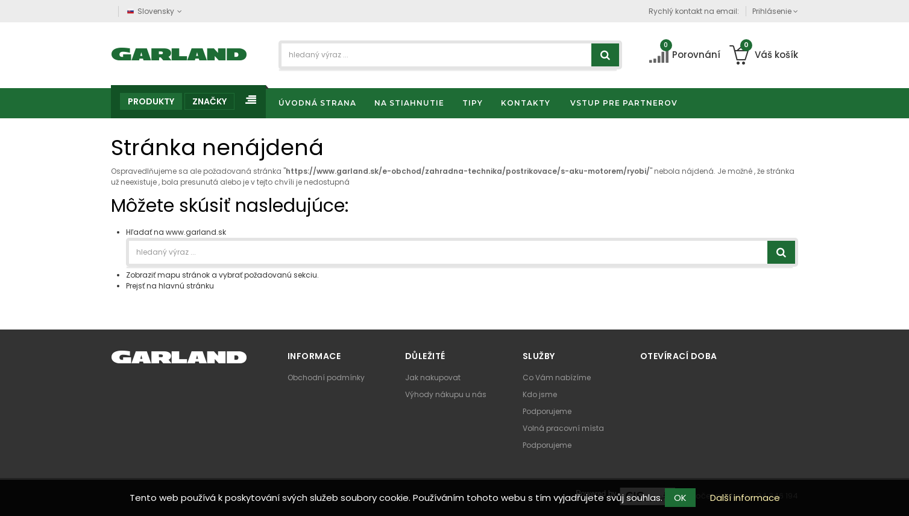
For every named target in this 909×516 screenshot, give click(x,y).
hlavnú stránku (186, 286)
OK (680, 497)
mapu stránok (183, 275)
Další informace (745, 497)
